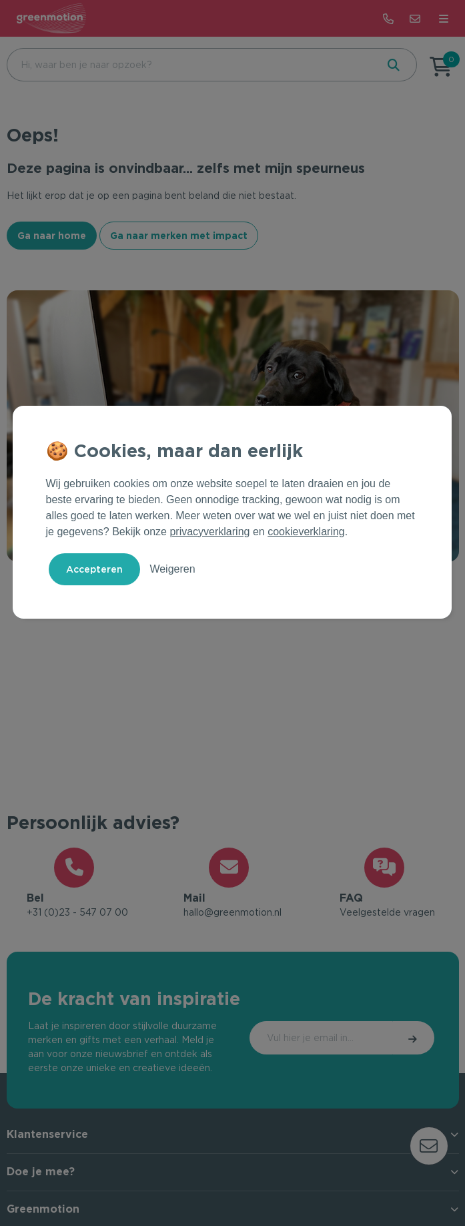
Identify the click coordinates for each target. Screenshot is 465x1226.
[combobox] (190, 64)
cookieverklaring (306, 531)
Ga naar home (51, 235)
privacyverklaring (209, 531)
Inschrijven (378, 1041)
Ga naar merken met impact (179, 235)
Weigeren (172, 569)
